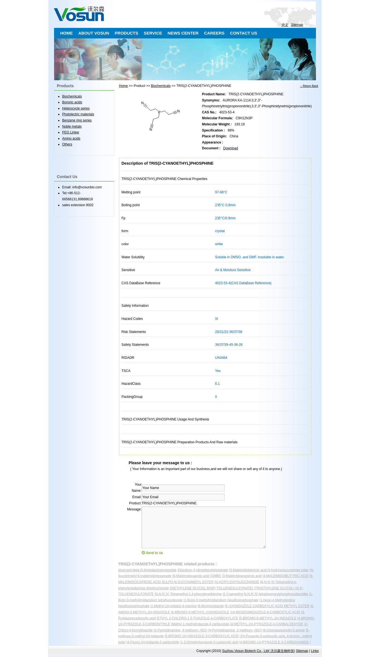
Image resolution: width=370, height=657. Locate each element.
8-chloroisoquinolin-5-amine (284, 630)
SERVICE (153, 33)
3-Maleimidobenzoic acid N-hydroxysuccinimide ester (269, 570)
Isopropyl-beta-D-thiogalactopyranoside (147, 570)
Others (67, 144)
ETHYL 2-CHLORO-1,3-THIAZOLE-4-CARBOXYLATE (197, 618)
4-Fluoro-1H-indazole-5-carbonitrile (153, 642)
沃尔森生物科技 (281, 651)
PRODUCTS (126, 33)
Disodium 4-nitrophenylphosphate (203, 570)
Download (230, 148)
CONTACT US (243, 33)
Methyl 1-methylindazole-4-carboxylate (200, 624)
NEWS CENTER (183, 33)
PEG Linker (70, 132)
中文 (284, 25)
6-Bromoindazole (211, 606)
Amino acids (71, 138)
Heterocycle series (76, 108)
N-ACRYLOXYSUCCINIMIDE (237, 582)
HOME (66, 33)
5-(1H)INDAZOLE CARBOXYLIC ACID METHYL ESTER (268, 606)
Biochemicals (161, 86)
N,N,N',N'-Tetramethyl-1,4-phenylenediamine (188, 594)
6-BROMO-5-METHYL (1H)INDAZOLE (200, 612)
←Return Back (309, 85)
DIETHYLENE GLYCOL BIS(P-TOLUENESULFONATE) (212, 588)
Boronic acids (72, 102)
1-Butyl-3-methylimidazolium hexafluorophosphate (221, 600)
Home (123, 86)
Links (315, 651)
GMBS (216, 576)
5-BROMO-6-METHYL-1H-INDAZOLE (268, 618)
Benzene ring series (77, 120)
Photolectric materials (78, 114)
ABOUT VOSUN (93, 33)
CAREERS (214, 33)
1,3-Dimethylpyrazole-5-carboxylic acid (209, 642)
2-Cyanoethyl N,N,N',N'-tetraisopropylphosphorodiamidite (265, 594)
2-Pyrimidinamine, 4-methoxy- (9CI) (181, 630)
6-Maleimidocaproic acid (191, 576)
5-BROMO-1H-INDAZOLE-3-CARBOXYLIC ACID (202, 636)
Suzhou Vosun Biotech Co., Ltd (245, 651)
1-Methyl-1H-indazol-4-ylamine (174, 606)
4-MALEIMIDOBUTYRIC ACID (285, 576)
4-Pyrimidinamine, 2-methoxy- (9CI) (235, 630)
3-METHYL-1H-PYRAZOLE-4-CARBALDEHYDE (267, 624)
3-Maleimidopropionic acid (242, 576)
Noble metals (72, 126)
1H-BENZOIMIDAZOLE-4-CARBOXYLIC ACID (265, 612)
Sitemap (297, 25)
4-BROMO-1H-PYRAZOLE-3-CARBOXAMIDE (274, 642)
